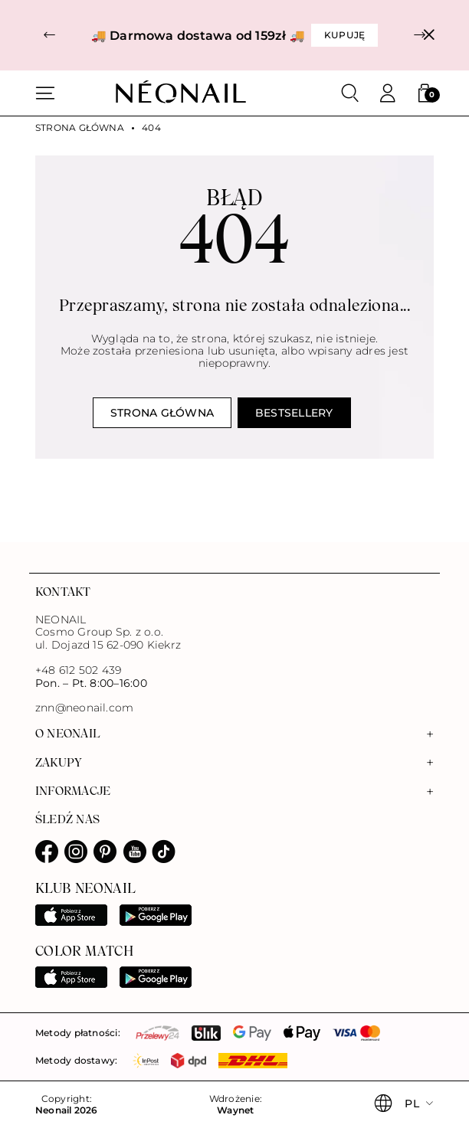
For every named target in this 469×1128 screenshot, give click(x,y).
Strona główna (79, 128)
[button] (49, 35)
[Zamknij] (428, 35)
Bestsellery (294, 413)
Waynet (235, 1110)
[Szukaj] (350, 93)
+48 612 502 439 (78, 670)
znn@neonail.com (84, 707)
